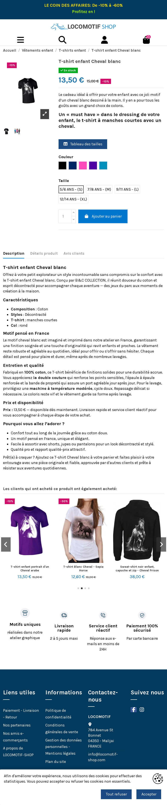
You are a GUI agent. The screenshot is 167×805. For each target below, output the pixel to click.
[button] (78, 588)
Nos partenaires (17, 725)
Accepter (148, 794)
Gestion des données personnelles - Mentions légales (63, 747)
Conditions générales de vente (61, 728)
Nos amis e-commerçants (15, 737)
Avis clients (74, 253)
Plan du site (55, 761)
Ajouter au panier (103, 216)
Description (13, 253)
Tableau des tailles (83, 144)
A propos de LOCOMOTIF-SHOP (18, 751)
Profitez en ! (83, 11)
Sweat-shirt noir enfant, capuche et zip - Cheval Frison (137, 568)
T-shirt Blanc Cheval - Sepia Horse (83, 568)
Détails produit (44, 253)
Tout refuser (116, 794)
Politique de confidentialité (58, 714)
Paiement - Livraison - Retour (21, 714)
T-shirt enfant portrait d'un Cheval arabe (30, 568)
